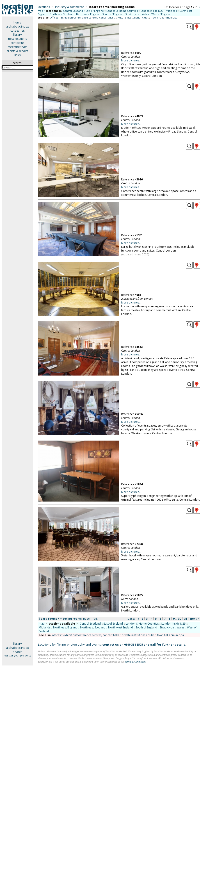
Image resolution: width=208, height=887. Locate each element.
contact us (18, 43)
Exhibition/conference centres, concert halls (88, 17)
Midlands (171, 10)
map (40, 10)
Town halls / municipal (164, 17)
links (17, 55)
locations (44, 7)
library (17, 35)
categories (17, 30)
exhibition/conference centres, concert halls (91, 635)
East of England (95, 10)
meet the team (17, 47)
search (17, 652)
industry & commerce (69, 7)
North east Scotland (61, 14)
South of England (112, 14)
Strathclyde (132, 14)
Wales (145, 14)
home (17, 22)
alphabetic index (17, 26)
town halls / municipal (171, 635)
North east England (65, 627)
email (152, 644)
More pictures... (131, 60)
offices (56, 635)
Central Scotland (73, 10)
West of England (161, 14)
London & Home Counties (122, 10)
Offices (54, 17)
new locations (17, 39)
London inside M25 (151, 10)
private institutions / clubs (138, 635)
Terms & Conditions (135, 661)
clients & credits (17, 51)
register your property (17, 655)
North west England (88, 14)
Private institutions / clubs (133, 17)
